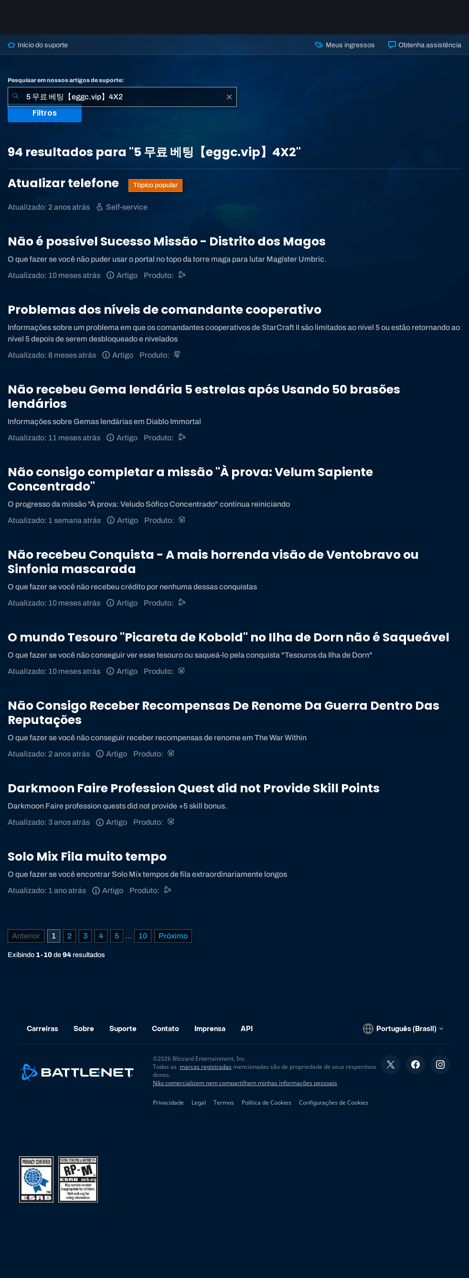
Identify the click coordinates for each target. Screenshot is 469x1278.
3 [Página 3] (85, 936)
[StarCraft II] (178, 355)
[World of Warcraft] (183, 520)
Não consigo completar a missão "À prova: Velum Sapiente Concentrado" (190, 479)
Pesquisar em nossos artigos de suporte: (66, 80)
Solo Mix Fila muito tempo (87, 856)
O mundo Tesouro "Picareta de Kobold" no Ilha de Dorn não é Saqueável (228, 637)
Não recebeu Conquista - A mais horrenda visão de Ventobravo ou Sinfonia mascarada (213, 561)
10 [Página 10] (143, 936)
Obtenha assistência (424, 45)
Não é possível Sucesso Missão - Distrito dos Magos (167, 241)
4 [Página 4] (101, 936)
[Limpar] (229, 97)
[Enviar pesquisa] (15, 97)
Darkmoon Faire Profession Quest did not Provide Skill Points (194, 788)
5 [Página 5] (117, 936)
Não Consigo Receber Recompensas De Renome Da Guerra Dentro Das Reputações (223, 712)
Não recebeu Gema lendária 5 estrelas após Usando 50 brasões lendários (204, 396)
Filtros (44, 112)
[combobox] (122, 97)
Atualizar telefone (64, 183)
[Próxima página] (173, 936)
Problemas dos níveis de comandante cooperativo (164, 309)
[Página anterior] (26, 936)
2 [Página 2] (69, 936)
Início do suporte (38, 45)
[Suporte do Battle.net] (182, 275)
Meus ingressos (344, 45)
